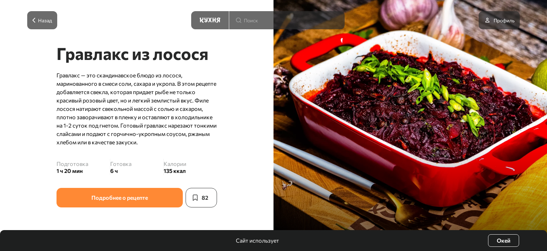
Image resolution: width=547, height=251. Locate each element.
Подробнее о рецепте (119, 197)
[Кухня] (210, 20)
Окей (503, 240)
